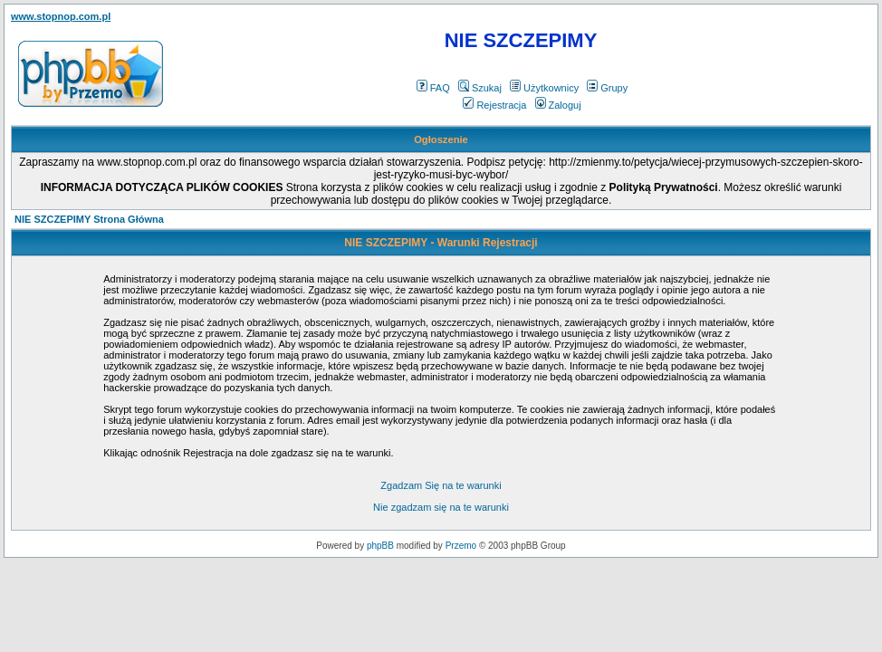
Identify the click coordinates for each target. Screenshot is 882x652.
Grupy (607, 87)
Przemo (461, 546)
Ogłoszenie (441, 139)
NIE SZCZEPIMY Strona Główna (89, 219)
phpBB (380, 546)
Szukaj (480, 87)
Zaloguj (558, 105)
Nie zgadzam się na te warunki (441, 507)
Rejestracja (494, 105)
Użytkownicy (544, 87)
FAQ (433, 87)
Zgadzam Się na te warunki (440, 485)
